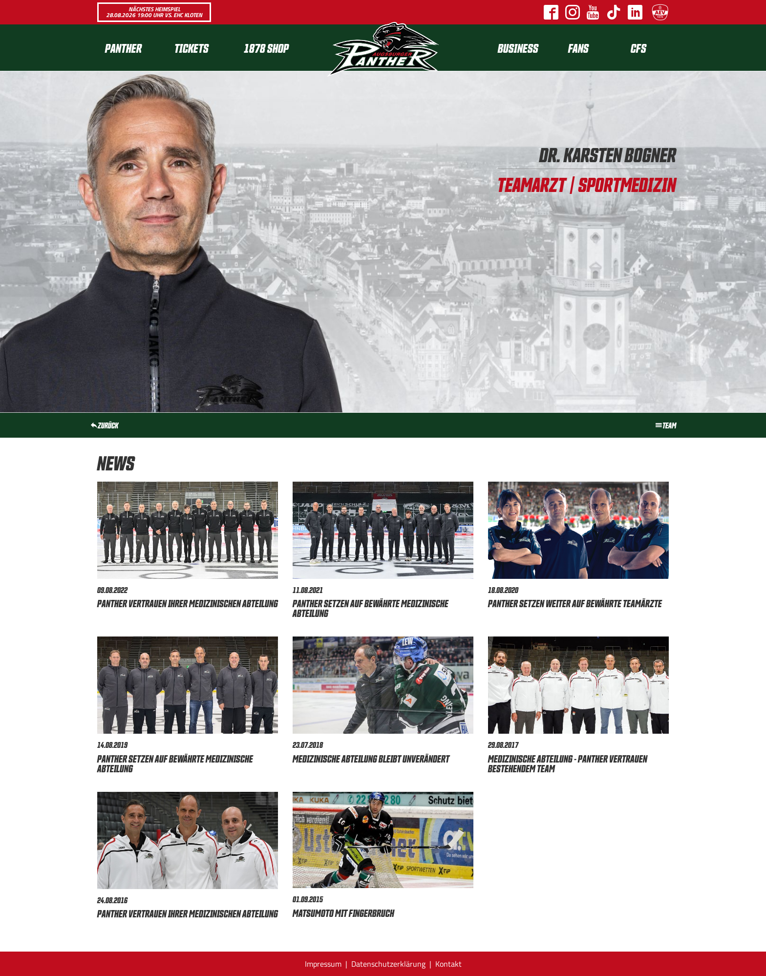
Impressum (323, 964)
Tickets (191, 48)
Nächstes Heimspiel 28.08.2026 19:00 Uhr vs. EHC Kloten (154, 12)
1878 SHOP (266, 48)
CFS (638, 48)
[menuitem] (132, 47)
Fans (578, 48)
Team (665, 425)
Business (518, 48)
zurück (104, 425)
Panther (123, 48)
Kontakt (448, 964)
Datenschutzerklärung (388, 964)
